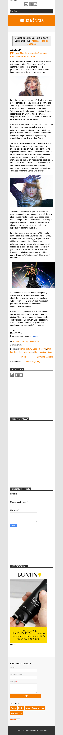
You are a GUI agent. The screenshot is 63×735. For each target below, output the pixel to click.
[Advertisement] (28, 397)
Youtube (35, 4)
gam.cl (35, 336)
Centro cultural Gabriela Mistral (32, 349)
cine (42, 708)
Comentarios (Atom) (31, 362)
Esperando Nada (26, 352)
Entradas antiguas (45, 357)
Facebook (31, 4)
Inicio (23, 357)
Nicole (49, 352)
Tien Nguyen (43, 730)
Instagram (26, 4)
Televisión (35, 708)
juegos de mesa (16, 713)
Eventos (13, 708)
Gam (36, 352)
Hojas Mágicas (31, 21)
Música (43, 352)
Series (27, 708)
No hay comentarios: (31, 341)
